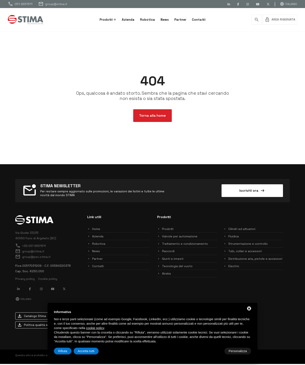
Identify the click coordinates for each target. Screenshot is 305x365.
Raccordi (168, 252)
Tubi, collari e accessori (245, 252)
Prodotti (106, 20)
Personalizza (67, 351)
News (165, 20)
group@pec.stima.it (33, 258)
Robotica (147, 20)
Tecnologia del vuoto (177, 267)
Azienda (128, 20)
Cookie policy (47, 280)
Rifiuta (215, 351)
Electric (233, 267)
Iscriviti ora (252, 192)
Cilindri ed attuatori (241, 230)
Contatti (198, 20)
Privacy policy (25, 280)
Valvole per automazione (179, 237)
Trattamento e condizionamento (185, 245)
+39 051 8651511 (30, 247)
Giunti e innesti (172, 260)
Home (96, 230)
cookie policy (95, 328)
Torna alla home (152, 116)
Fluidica (233, 237)
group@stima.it (52, 4)
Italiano (288, 4)
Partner (180, 20)
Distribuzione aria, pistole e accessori (255, 260)
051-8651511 (20, 4)
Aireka (166, 274)
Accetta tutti (238, 351)
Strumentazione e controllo (248, 245)
